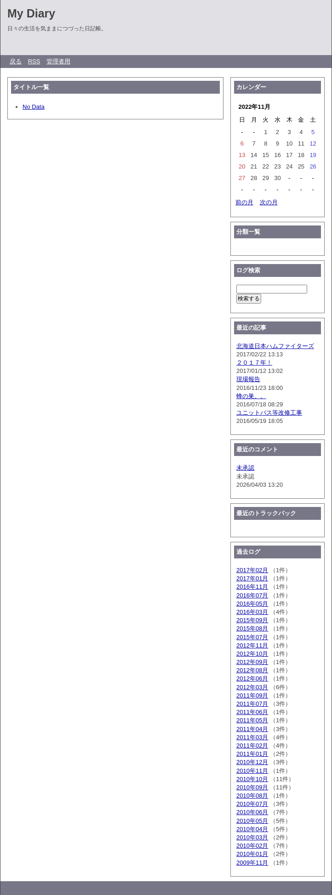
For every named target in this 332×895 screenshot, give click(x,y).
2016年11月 (252, 586)
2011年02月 (252, 745)
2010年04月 (252, 829)
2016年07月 (252, 595)
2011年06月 (252, 712)
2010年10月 (252, 779)
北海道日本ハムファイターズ (275, 346)
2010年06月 (252, 812)
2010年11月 (252, 770)
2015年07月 (252, 637)
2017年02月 (252, 570)
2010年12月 (252, 762)
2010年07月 (252, 803)
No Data (34, 106)
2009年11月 (252, 862)
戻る (16, 61)
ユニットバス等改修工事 (269, 412)
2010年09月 (252, 787)
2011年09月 (252, 695)
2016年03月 (252, 611)
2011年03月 (252, 737)
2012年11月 (252, 645)
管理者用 (58, 61)
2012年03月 (252, 687)
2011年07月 (252, 703)
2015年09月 (252, 620)
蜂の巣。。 (251, 396)
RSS (34, 61)
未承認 (245, 467)
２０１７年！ (254, 362)
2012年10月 (252, 653)
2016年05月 (252, 603)
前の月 (244, 202)
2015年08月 (252, 628)
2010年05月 (252, 820)
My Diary (31, 13)
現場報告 (248, 379)
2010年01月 (252, 853)
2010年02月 (252, 845)
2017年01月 (252, 578)
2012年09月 (252, 662)
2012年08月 (252, 670)
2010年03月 (252, 837)
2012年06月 (252, 678)
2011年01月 (252, 753)
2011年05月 (252, 720)
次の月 (269, 202)
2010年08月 (252, 795)
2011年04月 (252, 729)
